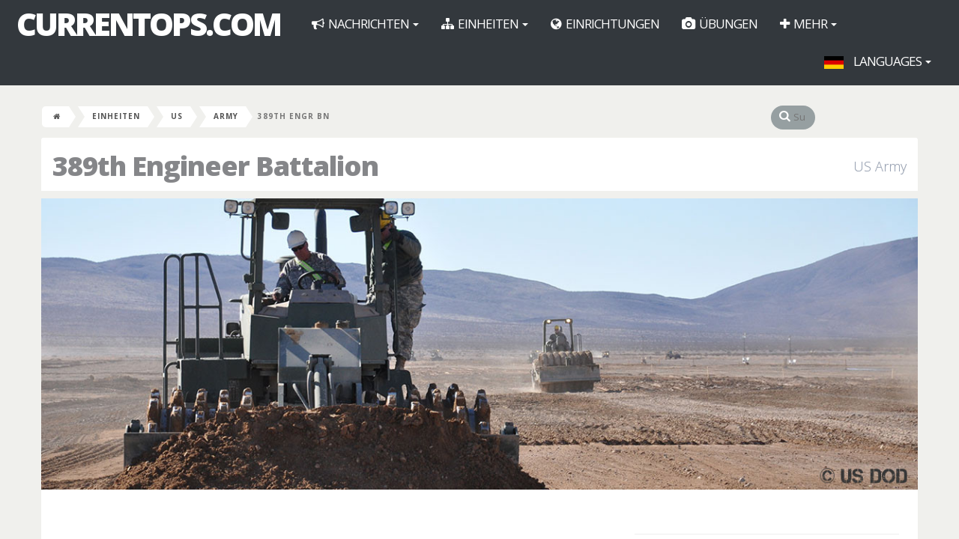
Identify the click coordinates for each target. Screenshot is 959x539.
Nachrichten (365, 23)
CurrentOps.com (148, 24)
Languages (877, 61)
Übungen (719, 23)
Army (226, 116)
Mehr (808, 23)
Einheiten (484, 23)
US (177, 116)
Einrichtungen (605, 23)
